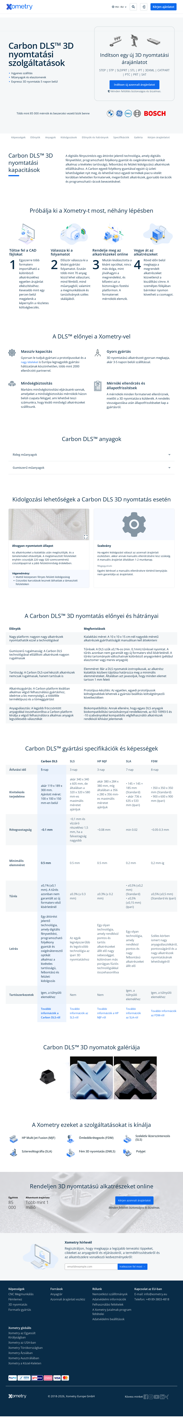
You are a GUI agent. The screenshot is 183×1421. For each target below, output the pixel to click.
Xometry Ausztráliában (23, 1363)
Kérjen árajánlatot (159, 141)
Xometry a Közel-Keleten (24, 1368)
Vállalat (99, 17)
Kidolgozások (69, 141)
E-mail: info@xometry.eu (150, 1299)
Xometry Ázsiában (20, 1357)
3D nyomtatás (17, 1309)
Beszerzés (59, 17)
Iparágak (42, 17)
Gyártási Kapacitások (19, 17)
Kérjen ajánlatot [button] (163, 7)
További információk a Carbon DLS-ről (51, 1017)
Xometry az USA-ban (22, 1347)
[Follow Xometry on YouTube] (157, 1401)
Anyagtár (56, 1299)
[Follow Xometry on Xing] (167, 1401)
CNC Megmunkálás (21, 1299)
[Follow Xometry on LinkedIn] (162, 1401)
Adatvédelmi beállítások (108, 1324)
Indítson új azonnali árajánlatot (134, 88)
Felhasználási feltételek (107, 1309)
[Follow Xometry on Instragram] (151, 1401)
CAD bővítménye (80, 17)
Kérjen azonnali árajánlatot (134, 1205)
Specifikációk (121, 141)
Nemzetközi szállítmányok (109, 1299)
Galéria (138, 141)
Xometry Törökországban (25, 1352)
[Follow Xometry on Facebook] (147, 1401)
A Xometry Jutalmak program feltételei (111, 1316)
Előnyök (35, 141)
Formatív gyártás (19, 1314)
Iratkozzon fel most (132, 1271)
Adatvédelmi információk (109, 1304)
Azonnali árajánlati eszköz (67, 1304)
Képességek (18, 141)
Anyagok (50, 141)
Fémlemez (15, 1304)
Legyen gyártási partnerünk (126, 17)
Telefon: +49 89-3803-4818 (151, 1304)
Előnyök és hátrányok (95, 141)
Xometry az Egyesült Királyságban (22, 1340)
